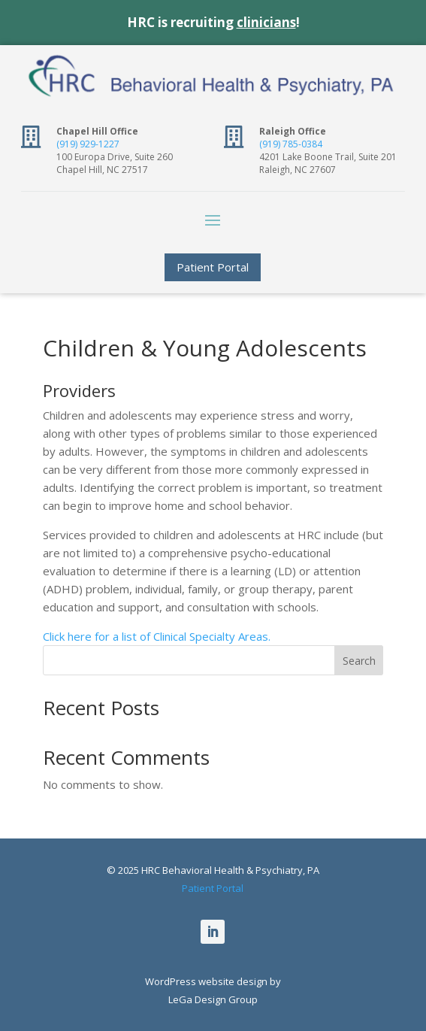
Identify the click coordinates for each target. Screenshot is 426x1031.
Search (359, 660)
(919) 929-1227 (87, 144)
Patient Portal (213, 266)
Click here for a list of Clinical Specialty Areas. (156, 636)
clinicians (266, 22)
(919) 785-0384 (290, 144)
